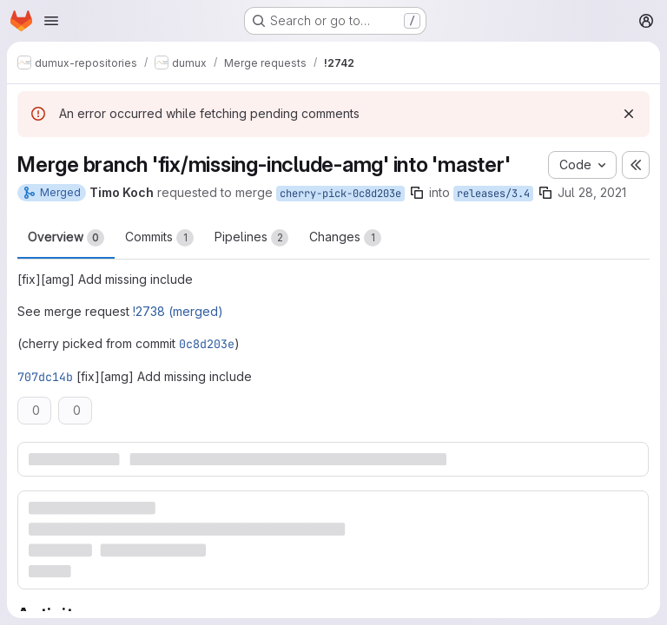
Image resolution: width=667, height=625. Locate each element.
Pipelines (251, 238)
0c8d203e (206, 344)
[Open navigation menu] (51, 21)
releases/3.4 (493, 194)
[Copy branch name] (416, 192)
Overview (66, 238)
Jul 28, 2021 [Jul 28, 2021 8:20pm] (592, 192)
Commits (159, 238)
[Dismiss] (628, 113)
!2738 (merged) (178, 311)
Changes (345, 238)
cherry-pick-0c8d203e (340, 194)
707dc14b (45, 377)
